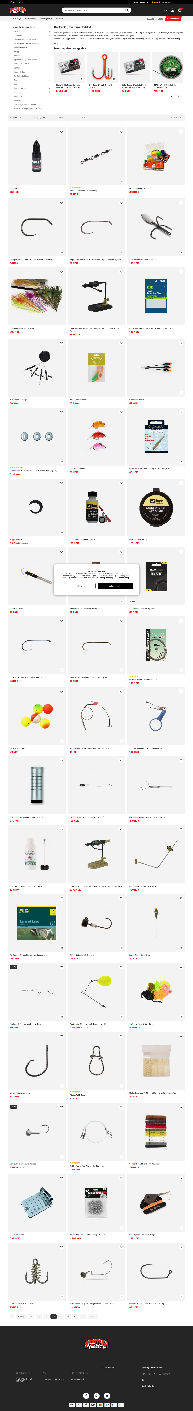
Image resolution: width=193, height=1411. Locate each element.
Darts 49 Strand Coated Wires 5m (143, 679)
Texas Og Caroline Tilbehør (25, 104)
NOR (18, 2)
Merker (160, 19)
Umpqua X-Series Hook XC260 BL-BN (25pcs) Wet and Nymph (95, 259)
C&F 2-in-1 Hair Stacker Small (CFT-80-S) (26, 817)
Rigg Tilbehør (30, 72)
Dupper (30, 80)
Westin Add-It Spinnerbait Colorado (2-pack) (88, 1024)
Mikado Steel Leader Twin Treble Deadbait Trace (89, 748)
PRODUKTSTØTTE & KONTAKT (24, 1380)
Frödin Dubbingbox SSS (139, 188)
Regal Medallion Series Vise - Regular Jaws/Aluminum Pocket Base (94, 329)
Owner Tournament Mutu (20, 1093)
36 (53, 1317)
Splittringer (18, 68)
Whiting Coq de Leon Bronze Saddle (84, 608)
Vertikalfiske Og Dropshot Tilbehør (28, 108)
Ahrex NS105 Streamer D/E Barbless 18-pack (28, 677)
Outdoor (59, 19)
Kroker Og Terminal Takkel (30, 27)
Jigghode (30, 35)
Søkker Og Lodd (30, 47)
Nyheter (150, 19)
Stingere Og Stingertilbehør (30, 39)
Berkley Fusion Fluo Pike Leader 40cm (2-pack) (89, 1166)
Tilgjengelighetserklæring (53, 1379)
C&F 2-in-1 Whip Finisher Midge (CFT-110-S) (147, 817)
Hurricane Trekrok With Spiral (21, 1304)
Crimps (17, 84)
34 (39, 1317)
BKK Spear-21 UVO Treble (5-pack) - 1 (101, 86)
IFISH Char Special (77, 469)
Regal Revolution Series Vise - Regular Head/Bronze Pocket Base (96, 886)
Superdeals (173, 19)
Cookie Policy (123, 578)
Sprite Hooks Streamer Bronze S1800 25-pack (88, 677)
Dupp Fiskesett (30, 88)
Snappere (30, 51)
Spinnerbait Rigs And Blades (25, 60)
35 (46, 1317)
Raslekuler (18, 96)
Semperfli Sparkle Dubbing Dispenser (144, 1164)
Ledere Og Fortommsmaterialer (30, 43)
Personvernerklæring (79, 1373)
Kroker (30, 31)
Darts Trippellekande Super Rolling (83, 191)
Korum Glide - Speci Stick (139, 955)
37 (61, 1317)
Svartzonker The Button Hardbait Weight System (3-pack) (33, 471)
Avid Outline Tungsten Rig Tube (142, 608)
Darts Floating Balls (17, 748)
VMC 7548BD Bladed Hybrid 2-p (142, 259)
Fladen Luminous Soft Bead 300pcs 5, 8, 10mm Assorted (152, 1093)
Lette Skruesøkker (21, 64)
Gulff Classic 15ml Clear (19, 188)
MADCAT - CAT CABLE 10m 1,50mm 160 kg (165, 86)
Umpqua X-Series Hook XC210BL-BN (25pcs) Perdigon (32, 259)
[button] (164, 2)
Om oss (46, 1373)
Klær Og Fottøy (46, 19)
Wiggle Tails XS (16, 540)
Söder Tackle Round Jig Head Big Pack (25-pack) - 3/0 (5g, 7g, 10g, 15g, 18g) (68, 86)
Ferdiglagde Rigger (30, 76)
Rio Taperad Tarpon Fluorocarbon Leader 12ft (28, 955)
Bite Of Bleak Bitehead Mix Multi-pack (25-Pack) (89, 1235)
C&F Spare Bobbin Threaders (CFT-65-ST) (87, 817)
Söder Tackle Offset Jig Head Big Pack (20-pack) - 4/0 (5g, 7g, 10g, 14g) (134, 86)
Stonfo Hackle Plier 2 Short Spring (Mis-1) (146, 748)
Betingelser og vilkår (24, 1373)
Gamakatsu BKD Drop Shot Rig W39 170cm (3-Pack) (150, 469)
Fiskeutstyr (16, 19)
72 (83, 1317)
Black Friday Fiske (149, 1386)
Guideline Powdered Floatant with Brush (26, 886)
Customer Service (112, 1368)
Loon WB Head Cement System (82, 540)
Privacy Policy (105, 578)
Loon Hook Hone (16, 608)
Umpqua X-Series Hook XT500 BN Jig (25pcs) (148, 1304)
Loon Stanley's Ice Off (138, 540)
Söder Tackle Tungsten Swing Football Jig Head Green (92, 1304)
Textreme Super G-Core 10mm (141, 1024)
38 (68, 1317)
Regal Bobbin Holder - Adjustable (142, 886)
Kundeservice (139, 2)
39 (75, 1317)
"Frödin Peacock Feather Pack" (22, 328)
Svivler (30, 56)
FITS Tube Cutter (17, 1235)
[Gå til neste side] (93, 1316)
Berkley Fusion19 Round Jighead (23, 1164)
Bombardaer (19, 100)
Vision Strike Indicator (78, 400)
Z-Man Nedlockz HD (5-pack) (82, 955)
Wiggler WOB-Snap (77, 1095)
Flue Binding (30, 92)
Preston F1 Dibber (136, 400)
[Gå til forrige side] (21, 1316)
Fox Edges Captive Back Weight (142, 1235)
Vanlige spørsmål (77, 1379)
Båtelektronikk (30, 19)
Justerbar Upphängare (19, 400)
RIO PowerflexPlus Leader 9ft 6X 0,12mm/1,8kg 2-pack (151, 328)
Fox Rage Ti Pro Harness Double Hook (25, 1024)
